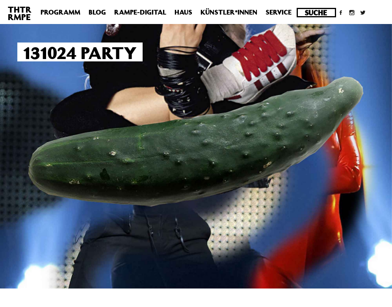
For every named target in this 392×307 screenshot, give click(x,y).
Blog (97, 12)
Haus (183, 12)
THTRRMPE (20, 13)
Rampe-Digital (140, 12)
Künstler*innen (229, 12)
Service (279, 12)
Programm (60, 12)
